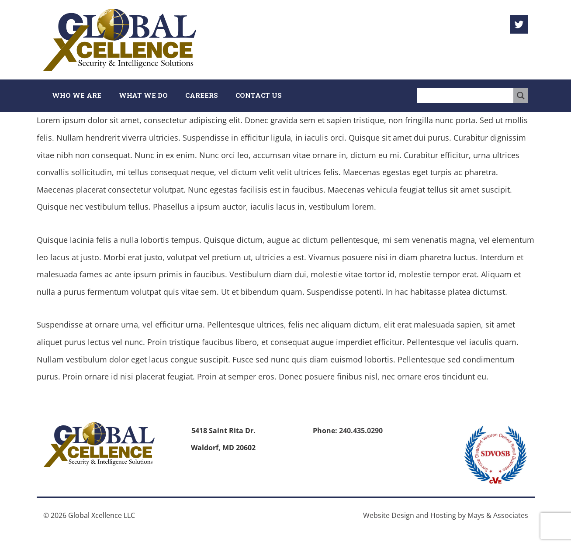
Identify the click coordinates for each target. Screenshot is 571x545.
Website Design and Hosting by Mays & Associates (445, 515)
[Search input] (465, 95)
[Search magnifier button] (520, 95)
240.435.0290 (361, 430)
